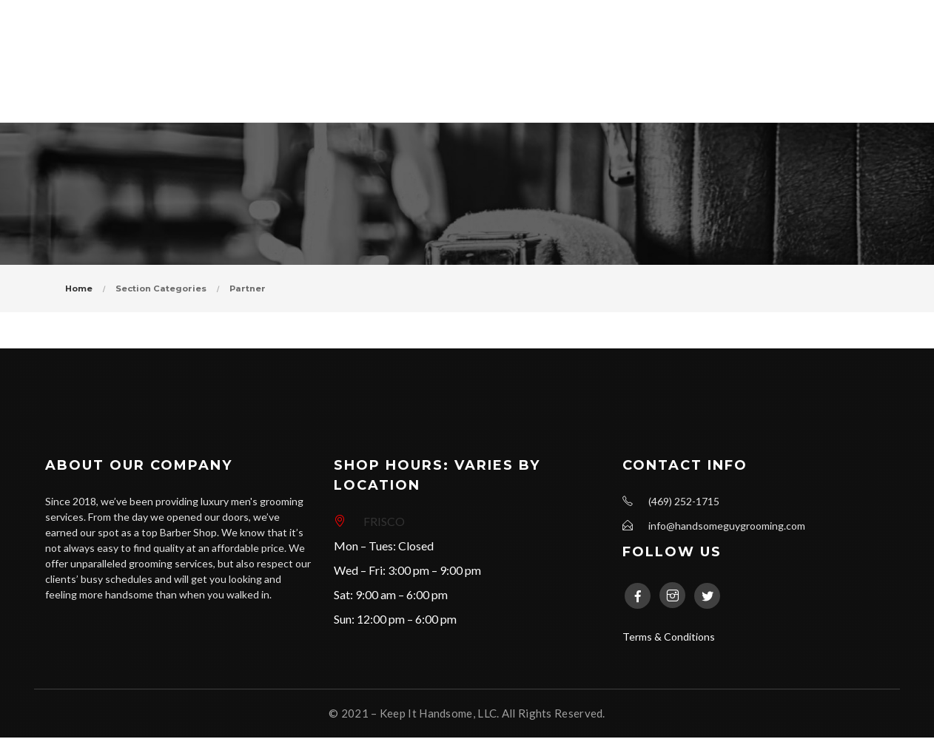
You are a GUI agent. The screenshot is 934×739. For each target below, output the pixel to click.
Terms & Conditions (668, 638)
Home (79, 289)
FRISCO (384, 523)
